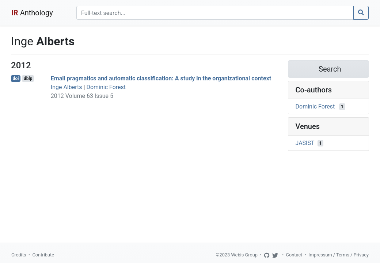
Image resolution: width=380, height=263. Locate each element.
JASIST (305, 143)
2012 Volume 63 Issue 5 (82, 95)
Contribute (43, 255)
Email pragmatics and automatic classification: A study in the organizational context (161, 78)
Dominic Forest (106, 87)
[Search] (215, 13)
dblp (28, 78)
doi (16, 78)
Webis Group (244, 255)
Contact (294, 255)
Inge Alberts (66, 87)
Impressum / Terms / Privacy (338, 255)
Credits (18, 255)
